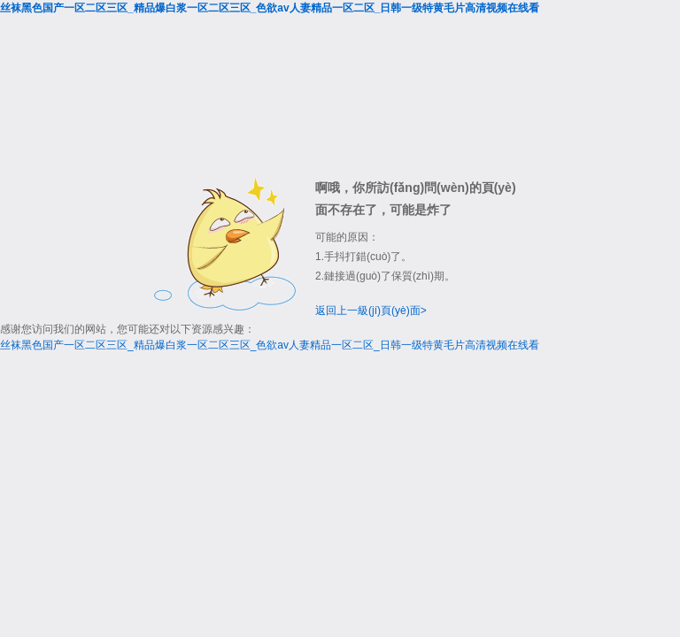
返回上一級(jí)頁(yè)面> (371, 310)
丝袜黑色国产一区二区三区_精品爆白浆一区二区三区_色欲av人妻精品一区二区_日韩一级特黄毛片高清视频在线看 (269, 8)
